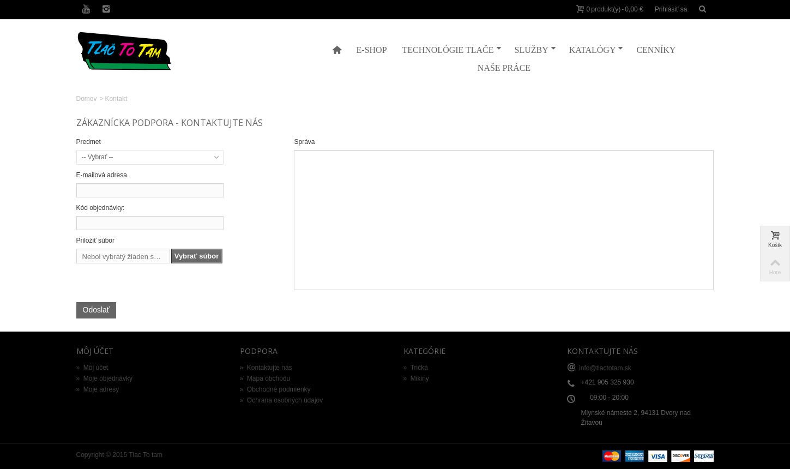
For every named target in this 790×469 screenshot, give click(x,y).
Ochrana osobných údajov (281, 400)
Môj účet (92, 367)
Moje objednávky (104, 378)
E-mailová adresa (101, 175)
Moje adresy (97, 389)
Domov (86, 99)
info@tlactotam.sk (605, 367)
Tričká (415, 367)
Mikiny (416, 378)
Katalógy (596, 49)
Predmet (88, 142)
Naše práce (504, 68)
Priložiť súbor (95, 240)
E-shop (372, 50)
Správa (304, 142)
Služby (535, 49)
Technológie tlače (452, 49)
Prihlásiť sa (671, 9)
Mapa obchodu (265, 378)
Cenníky (656, 50)
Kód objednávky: (100, 208)
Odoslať (96, 309)
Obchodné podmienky (275, 389)
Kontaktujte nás (266, 367)
